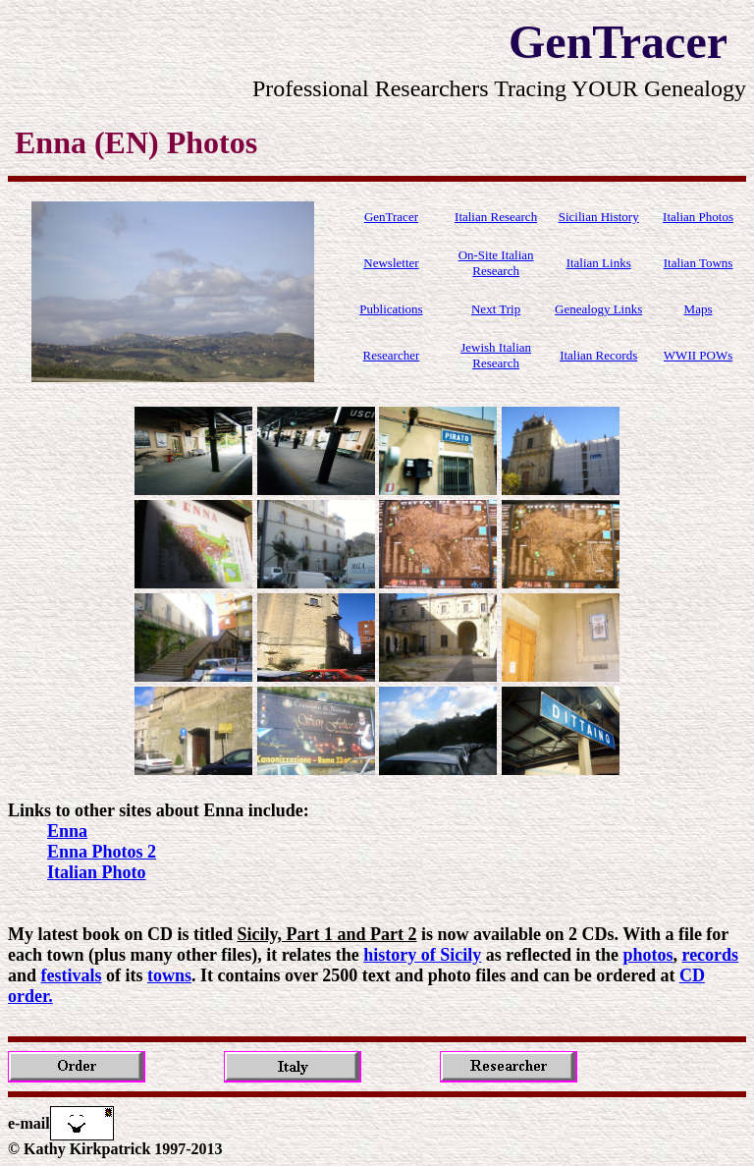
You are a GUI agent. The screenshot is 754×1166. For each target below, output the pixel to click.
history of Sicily (422, 955)
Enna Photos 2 (101, 851)
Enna (67, 831)
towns (169, 975)
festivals (71, 975)
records (709, 955)
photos (647, 955)
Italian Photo (96, 872)
